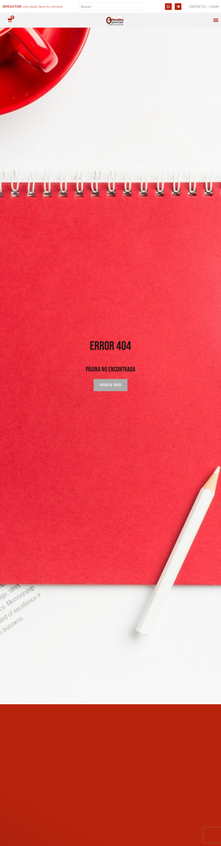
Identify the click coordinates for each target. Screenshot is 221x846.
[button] (216, 20)
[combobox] (110, 6)
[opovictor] (115, 20)
